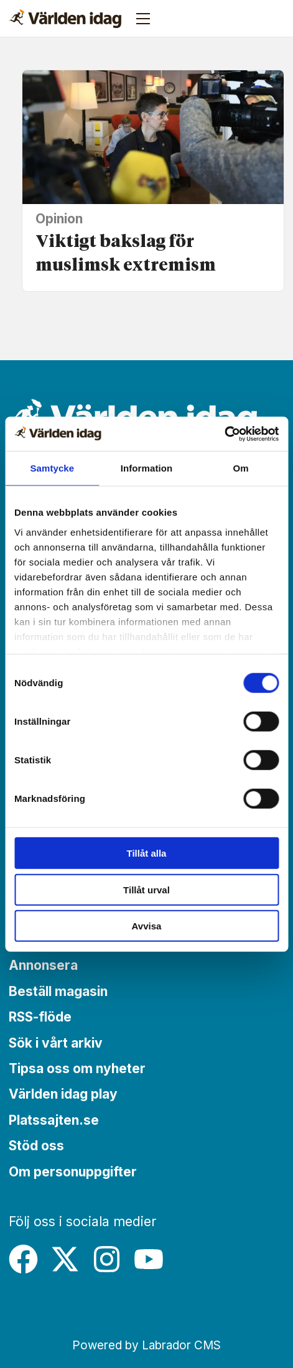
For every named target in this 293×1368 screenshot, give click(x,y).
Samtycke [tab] (52, 468)
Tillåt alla (147, 853)
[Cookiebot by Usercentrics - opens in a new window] (224, 434)
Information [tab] (147, 468)
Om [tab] (241, 468)
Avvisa (147, 926)
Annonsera (43, 965)
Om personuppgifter (73, 1172)
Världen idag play (63, 1094)
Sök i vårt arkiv (56, 1043)
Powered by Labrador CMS (146, 1345)
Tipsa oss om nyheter (77, 1068)
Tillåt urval (146, 889)
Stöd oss (36, 1145)
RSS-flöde (40, 1017)
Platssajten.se (54, 1120)
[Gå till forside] (65, 18)
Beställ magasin (58, 991)
